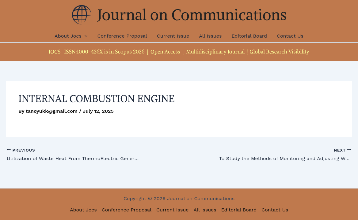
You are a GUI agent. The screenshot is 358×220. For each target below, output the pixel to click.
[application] (85, 36)
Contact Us (290, 36)
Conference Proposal (122, 36)
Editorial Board (249, 36)
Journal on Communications (192, 15)
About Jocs (71, 36)
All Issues (210, 36)
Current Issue (173, 36)
